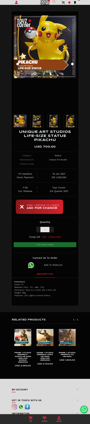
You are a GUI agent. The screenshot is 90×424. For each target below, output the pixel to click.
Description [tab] (45, 275)
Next (72, 64)
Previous (17, 64)
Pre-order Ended (45, 245)
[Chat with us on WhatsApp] (84, 409)
